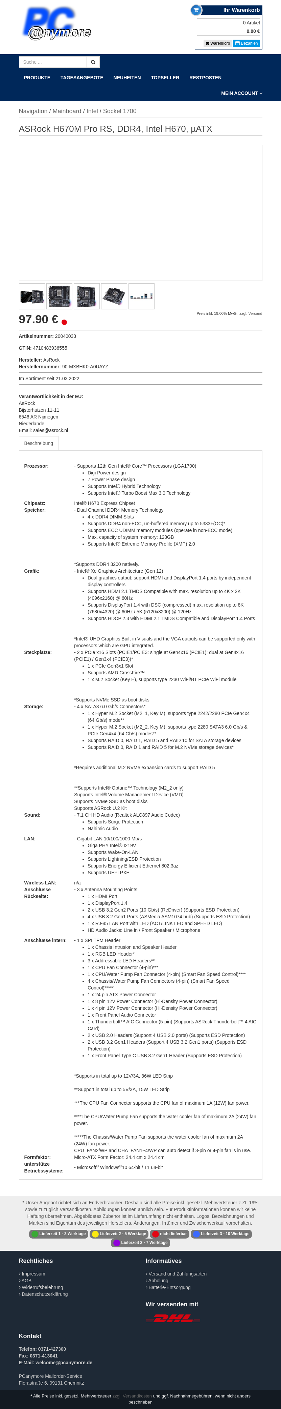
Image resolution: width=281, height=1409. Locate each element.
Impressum (32, 1274)
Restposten (205, 77)
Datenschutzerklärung (43, 1294)
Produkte (37, 77)
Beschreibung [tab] (38, 443)
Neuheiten (127, 77)
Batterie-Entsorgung (168, 1287)
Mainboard (67, 111)
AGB (25, 1280)
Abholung (157, 1280)
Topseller (165, 77)
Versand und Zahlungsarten (176, 1274)
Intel (92, 111)
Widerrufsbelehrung (41, 1287)
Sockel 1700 (120, 111)
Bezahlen (246, 43)
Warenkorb (218, 43)
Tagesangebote (82, 77)
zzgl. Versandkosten (132, 1395)
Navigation (33, 111)
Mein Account (241, 93)
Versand (255, 313)
